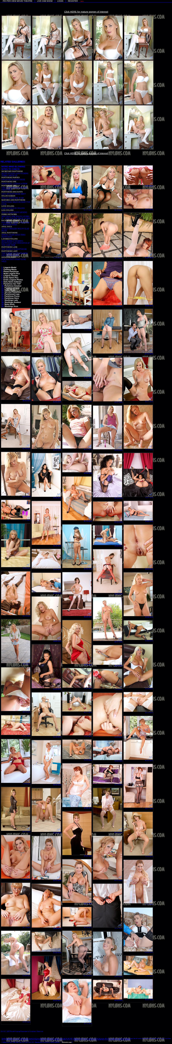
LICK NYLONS (7, 210)
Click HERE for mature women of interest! (86, 11)
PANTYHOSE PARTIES (10, 177)
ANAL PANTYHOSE (9, 233)
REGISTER (73, 1)
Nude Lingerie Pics (12, 274)
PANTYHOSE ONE (8, 182)
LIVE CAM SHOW (45, 1)
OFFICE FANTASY (8, 257)
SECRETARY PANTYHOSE (12, 171)
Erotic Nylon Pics (11, 278)
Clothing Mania (10, 269)
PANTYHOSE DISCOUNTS (12, 192)
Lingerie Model (10, 267)
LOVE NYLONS (7, 206)
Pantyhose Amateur (13, 286)
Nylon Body (10, 304)
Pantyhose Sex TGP (12, 284)
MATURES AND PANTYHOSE (13, 200)
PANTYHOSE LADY (9, 251)
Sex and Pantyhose (13, 292)
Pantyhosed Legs (12, 294)
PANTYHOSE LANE (9, 247)
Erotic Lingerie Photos (13, 280)
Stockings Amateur (13, 302)
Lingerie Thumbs (11, 276)
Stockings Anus (11, 306)
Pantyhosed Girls (12, 288)
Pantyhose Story (12, 298)
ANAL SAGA (6, 227)
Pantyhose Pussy (12, 296)
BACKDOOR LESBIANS (11, 220)
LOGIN (60, 1)
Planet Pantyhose (11, 272)
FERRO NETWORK (9, 214)
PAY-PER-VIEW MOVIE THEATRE (17, 1)
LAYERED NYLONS (9, 239)
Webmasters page (67, 1042)
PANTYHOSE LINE (9, 186)
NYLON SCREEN (8, 196)
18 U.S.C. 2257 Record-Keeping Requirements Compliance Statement (21, 1031)
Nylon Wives (10, 290)
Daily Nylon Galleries (13, 282)
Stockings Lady (11, 300)
